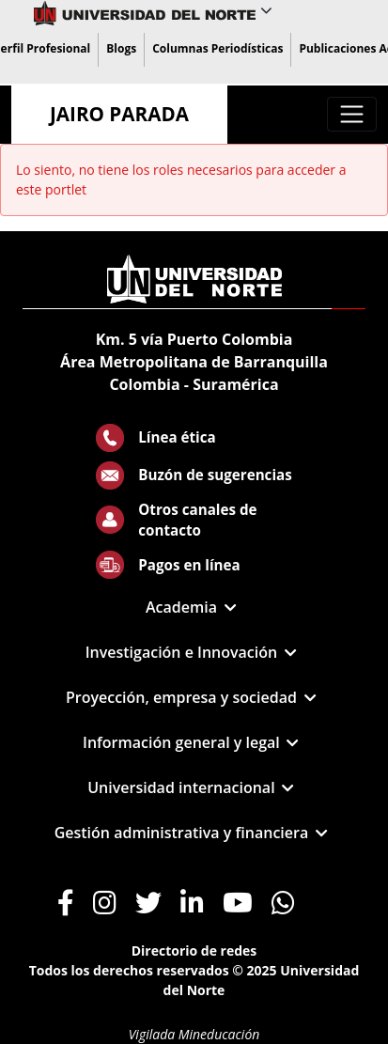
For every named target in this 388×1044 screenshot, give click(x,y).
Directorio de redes (194, 950)
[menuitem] (121, 50)
